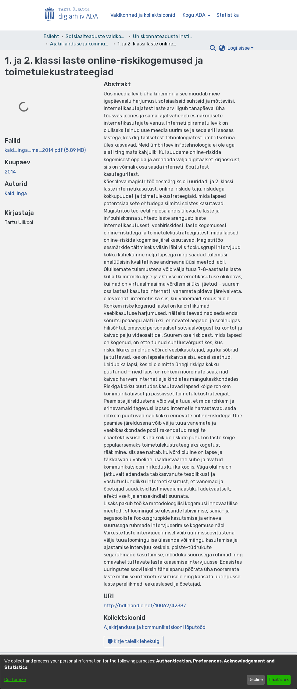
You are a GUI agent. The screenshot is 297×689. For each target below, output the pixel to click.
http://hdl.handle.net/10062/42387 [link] (145, 606)
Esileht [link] (51, 36)
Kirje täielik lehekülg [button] (133, 641)
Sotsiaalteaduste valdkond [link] (96, 36)
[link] (45, 150)
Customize (15, 679)
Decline (256, 679)
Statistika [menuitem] (227, 15)
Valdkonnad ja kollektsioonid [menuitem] (142, 15)
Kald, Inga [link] (16, 193)
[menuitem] (195, 15)
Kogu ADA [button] (194, 15)
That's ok (278, 679)
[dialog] (148, 672)
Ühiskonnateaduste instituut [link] (163, 36)
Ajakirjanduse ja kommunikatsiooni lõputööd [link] (80, 44)
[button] (212, 48)
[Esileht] (73, 15)
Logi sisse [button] (239, 48)
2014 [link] (10, 172)
